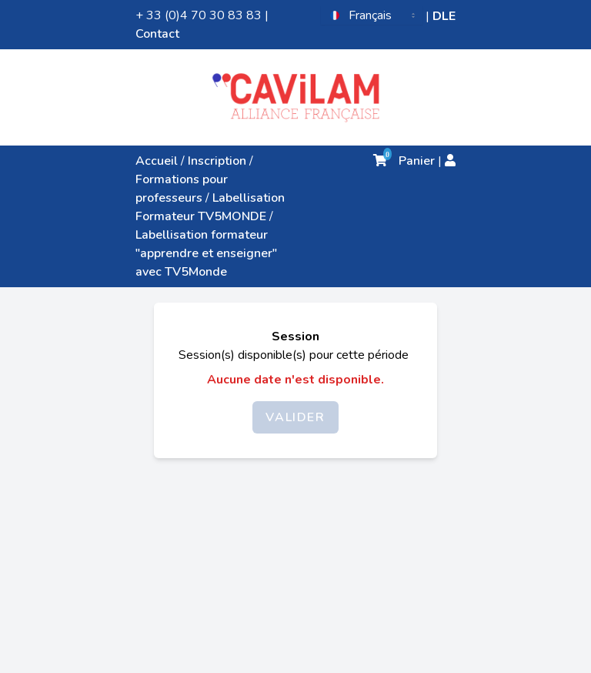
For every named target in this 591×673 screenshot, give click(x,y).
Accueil (156, 160)
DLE (444, 16)
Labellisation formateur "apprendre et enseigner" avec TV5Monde (206, 253)
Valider (295, 417)
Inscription (217, 160)
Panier (404, 160)
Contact (157, 33)
